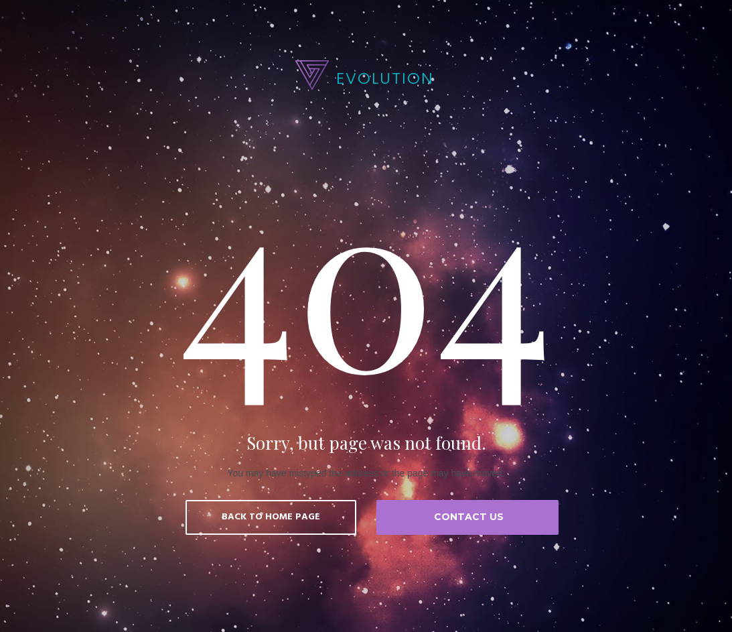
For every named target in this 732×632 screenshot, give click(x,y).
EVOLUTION (385, 78)
